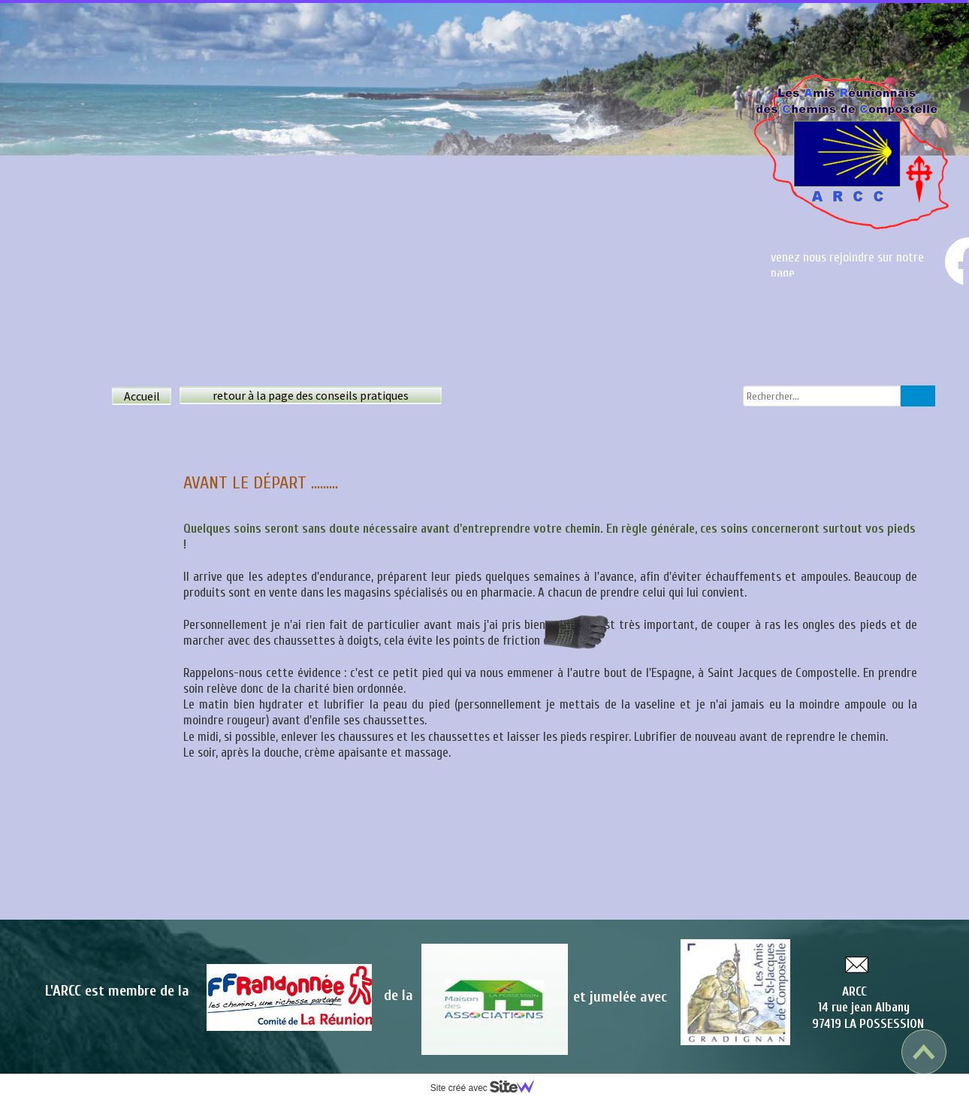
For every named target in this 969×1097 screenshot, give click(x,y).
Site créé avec (488, 1088)
